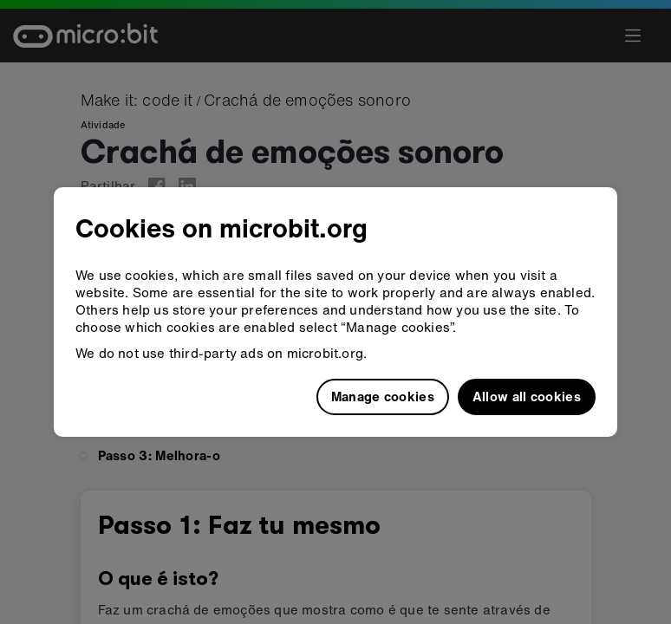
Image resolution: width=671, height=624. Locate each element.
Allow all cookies (526, 396)
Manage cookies (382, 396)
